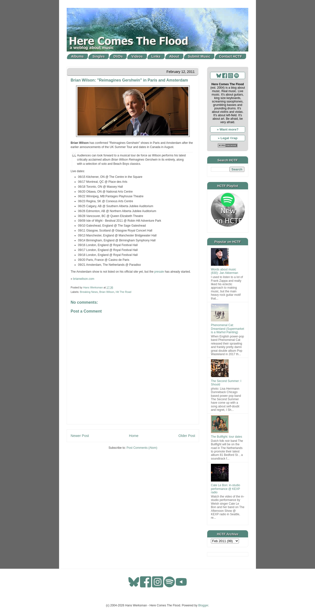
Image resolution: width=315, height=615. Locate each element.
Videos (137, 56)
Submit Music (199, 56)
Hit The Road (123, 291)
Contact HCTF (230, 56)
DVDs (118, 56)
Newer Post (80, 436)
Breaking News (89, 291)
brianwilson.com (83, 279)
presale (159, 271)
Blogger (203, 605)
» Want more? (227, 129)
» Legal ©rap (227, 138)
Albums (77, 56)
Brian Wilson (106, 291)
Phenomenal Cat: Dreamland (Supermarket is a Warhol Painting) (227, 328)
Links (155, 56)
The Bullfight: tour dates (226, 436)
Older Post (186, 436)
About (174, 56)
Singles (99, 56)
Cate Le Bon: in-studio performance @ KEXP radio (225, 488)
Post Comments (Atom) (141, 447)
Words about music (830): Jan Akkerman (224, 271)
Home (133, 436)
